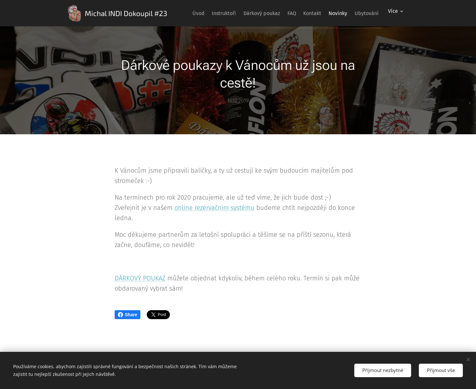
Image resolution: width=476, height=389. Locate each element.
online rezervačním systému (214, 207)
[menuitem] (206, 13)
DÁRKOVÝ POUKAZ (140, 278)
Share (127, 314)
